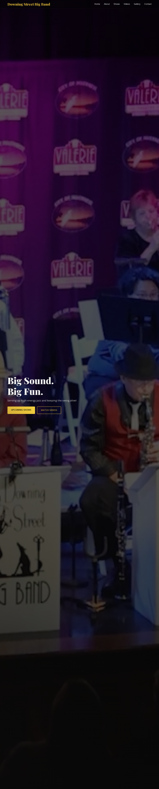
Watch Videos (49, 410)
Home (97, 4)
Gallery (137, 4)
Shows (117, 4)
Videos (127, 4)
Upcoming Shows (21, 409)
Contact (148, 4)
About (107, 4)
